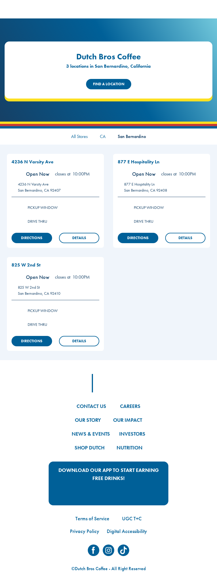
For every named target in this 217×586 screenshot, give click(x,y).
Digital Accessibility (127, 531)
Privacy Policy (84, 531)
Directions (31, 237)
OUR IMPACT (127, 420)
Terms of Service (92, 518)
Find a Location (108, 84)
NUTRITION (129, 447)
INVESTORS (132, 433)
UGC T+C (132, 518)
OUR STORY (88, 420)
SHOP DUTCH (89, 447)
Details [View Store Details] (79, 237)
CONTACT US (91, 406)
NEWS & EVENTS (91, 433)
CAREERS (130, 406)
